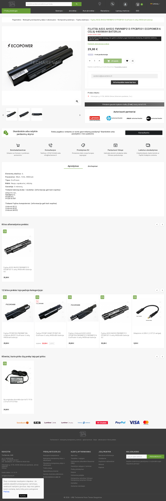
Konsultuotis (143, 133)
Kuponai (101, 467)
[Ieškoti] (49, 4)
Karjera (73, 472)
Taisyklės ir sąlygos (77, 458)
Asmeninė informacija (106, 455)
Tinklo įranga (47, 468)
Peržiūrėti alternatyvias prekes (98, 44)
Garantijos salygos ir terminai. (81, 466)
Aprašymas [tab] (71, 166)
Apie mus (74, 455)
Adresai (101, 464)
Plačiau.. (7, 492)
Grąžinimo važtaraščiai (106, 461)
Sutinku (23, 496)
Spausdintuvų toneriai (50, 471)
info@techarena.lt (8, 476)
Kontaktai (74, 483)
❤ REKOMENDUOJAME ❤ (51, 477)
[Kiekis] (94, 60)
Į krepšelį (112, 61)
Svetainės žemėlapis (78, 486)
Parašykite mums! (121, 67)
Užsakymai (102, 458)
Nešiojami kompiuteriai (51, 455)
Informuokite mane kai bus (124, 82)
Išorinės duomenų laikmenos (53, 474)
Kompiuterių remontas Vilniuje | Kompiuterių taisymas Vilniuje (82, 479)
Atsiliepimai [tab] (94, 166)
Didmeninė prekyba (77, 475)
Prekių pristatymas (77, 469)
